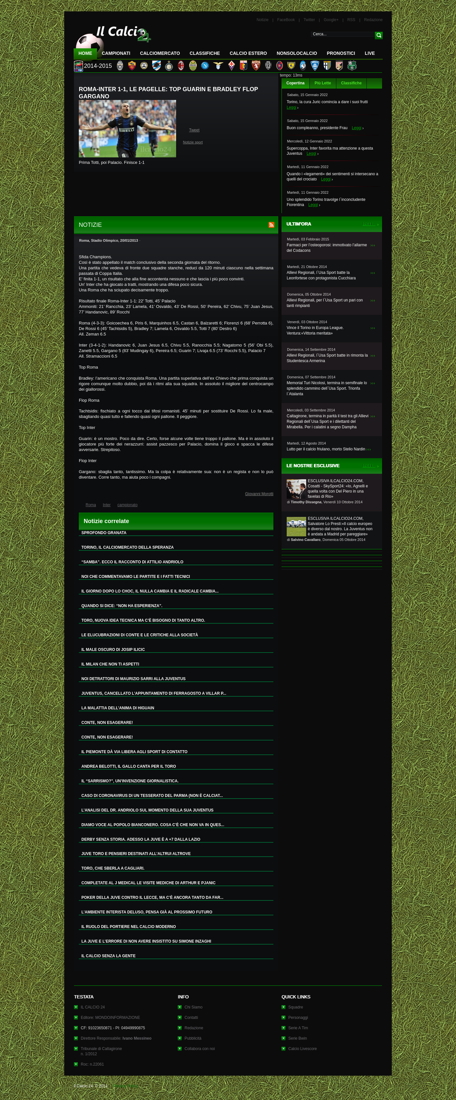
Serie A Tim (298, 1028)
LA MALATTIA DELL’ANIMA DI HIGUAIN (117, 708)
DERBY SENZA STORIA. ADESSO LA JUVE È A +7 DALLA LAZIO (140, 839)
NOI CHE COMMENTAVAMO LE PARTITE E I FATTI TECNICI (135, 576)
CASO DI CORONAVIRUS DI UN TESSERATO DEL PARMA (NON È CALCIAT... (152, 795)
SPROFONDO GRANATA (103, 533)
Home (85, 53)
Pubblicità (193, 1038)
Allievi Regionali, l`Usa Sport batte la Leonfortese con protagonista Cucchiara (321, 275)
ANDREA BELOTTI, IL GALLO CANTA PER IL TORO (128, 766)
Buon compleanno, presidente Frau (317, 128)
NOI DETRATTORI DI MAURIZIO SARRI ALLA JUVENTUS (133, 679)
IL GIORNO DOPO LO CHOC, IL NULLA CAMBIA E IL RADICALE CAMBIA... (150, 591)
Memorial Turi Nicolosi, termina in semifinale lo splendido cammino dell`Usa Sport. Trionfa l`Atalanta (327, 388)
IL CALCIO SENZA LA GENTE (108, 956)
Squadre (295, 1007)
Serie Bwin (297, 1038)
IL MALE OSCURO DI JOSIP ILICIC (113, 649)
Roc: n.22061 (92, 1064)
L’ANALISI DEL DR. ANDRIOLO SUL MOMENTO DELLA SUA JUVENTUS (147, 810)
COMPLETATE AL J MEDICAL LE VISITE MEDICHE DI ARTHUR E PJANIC (148, 883)
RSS (351, 20)
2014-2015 (98, 66)
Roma (91, 505)
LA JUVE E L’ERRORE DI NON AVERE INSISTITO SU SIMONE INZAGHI (146, 941)
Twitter (309, 20)
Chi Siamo (193, 1007)
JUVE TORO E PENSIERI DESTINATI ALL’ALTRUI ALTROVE (136, 853)
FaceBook (286, 20)
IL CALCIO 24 (93, 1007)
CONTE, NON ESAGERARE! (107, 722)
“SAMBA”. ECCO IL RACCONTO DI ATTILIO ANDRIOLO (132, 562)
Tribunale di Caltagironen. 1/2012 (101, 1051)
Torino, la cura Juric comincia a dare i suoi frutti (327, 102)
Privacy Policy (125, 1086)
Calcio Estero (248, 53)
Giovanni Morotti (259, 494)
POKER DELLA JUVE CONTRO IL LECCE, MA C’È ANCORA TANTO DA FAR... (152, 897)
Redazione (373, 20)
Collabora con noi (200, 1048)
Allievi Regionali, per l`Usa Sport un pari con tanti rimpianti (325, 303)
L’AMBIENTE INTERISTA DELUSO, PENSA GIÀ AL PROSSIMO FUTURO (146, 912)
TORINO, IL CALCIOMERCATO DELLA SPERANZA (127, 547)
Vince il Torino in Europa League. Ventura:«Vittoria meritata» (315, 330)
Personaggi (298, 1017)
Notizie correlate (106, 521)
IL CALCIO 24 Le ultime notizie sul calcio (112, 41)
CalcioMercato (160, 53)
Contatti (191, 1017)
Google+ (331, 20)
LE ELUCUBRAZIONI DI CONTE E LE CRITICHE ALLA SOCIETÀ (139, 635)
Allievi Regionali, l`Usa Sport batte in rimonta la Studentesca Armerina (327, 358)
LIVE (370, 53)
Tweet (194, 130)
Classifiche (351, 83)
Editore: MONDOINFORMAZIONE (110, 1017)
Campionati (116, 53)
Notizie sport (193, 142)
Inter (107, 505)
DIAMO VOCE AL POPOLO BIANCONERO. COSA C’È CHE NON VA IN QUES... (152, 825)
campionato (127, 505)
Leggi (291, 107)
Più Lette (323, 83)
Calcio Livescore (302, 1048)
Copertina (295, 83)
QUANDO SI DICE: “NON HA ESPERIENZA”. (121, 606)
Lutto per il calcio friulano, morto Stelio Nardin (326, 449)
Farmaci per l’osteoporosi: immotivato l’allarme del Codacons (327, 248)
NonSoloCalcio (297, 53)
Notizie (263, 20)
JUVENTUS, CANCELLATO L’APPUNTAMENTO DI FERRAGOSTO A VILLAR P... (153, 693)
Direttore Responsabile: (116, 1038)
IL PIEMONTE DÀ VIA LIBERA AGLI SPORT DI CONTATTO (134, 752)
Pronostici (341, 53)
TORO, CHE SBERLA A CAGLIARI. (112, 868)
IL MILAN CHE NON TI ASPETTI (110, 664)
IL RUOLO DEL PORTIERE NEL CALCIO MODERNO (128, 926)
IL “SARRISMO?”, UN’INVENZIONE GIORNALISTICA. (130, 781)
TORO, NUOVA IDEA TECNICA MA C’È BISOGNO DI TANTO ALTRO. (143, 620)
